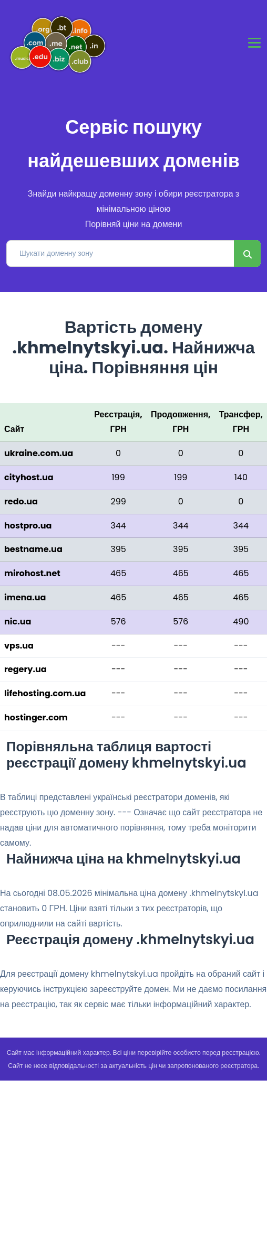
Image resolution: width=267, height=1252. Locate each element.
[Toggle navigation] (254, 42)
